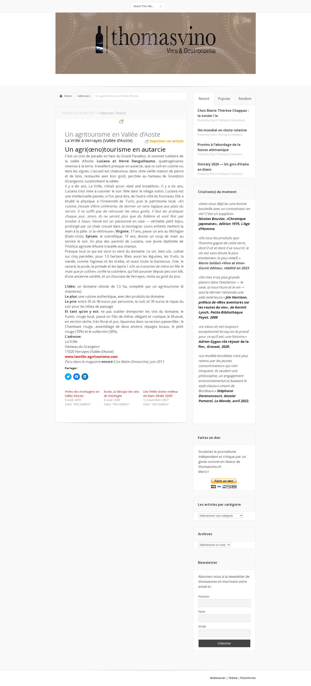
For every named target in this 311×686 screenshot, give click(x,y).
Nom (201, 612)
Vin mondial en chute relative (222, 130)
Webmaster (218, 678)
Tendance (236, 134)
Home (68, 96)
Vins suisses (238, 120)
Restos (121, 113)
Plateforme (248, 678)
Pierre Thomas (218, 120)
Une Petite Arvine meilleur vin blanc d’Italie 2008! (160, 394)
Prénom (203, 596)
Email (202, 626)
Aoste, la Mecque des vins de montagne (121, 394)
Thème (233, 678)
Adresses (84, 96)
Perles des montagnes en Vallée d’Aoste (82, 394)
